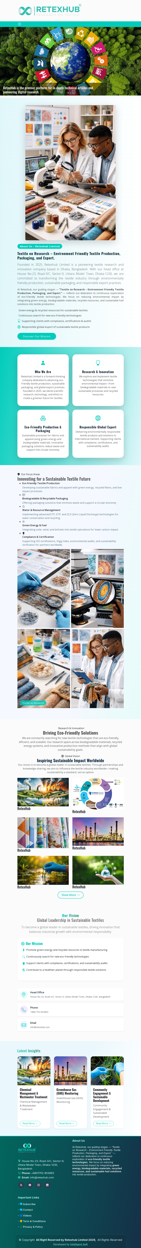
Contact (26, 1209)
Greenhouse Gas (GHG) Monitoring (67, 1091)
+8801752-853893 (42, 1173)
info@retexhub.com (42, 1177)
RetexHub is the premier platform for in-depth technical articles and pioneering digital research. (48, 89)
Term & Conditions (33, 1221)
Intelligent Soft (79, 1244)
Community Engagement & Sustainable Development (102, 1095)
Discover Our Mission (37, 336)
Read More (30, 1123)
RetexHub (24, 808)
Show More (71, 895)
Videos (25, 1215)
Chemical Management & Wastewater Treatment (33, 1093)
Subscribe (27, 1204)
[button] (137, 61)
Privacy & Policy (31, 1226)
